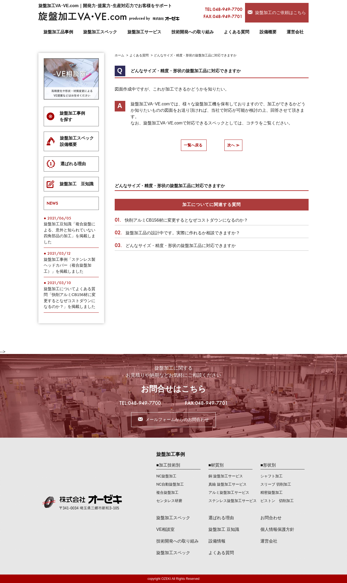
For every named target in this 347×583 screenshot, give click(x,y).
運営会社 (295, 32)
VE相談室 (165, 529)
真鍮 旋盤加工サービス (227, 484)
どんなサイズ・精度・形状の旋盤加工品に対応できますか (175, 245)
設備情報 (216, 541)
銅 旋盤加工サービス (225, 476)
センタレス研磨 (169, 501)
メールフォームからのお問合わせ (177, 419)
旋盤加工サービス (144, 32)
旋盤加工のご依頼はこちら (280, 12)
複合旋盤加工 (167, 492)
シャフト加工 (271, 476)
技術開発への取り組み (192, 32)
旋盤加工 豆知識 (223, 529)
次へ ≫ (233, 145)
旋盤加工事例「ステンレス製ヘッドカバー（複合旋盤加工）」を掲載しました (69, 265)
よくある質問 (236, 32)
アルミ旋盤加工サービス (228, 492)
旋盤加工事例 (170, 454)
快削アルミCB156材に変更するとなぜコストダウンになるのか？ (181, 220)
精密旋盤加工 (271, 492)
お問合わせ (271, 517)
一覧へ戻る (193, 145)
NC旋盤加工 (166, 476)
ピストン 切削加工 (277, 501)
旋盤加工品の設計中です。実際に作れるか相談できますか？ (177, 233)
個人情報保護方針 (277, 529)
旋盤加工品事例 (58, 32)
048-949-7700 (227, 9)
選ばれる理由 (221, 517)
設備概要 (268, 32)
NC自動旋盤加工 (170, 484)
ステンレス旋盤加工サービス (232, 501)
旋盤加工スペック (100, 32)
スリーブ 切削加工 (275, 484)
